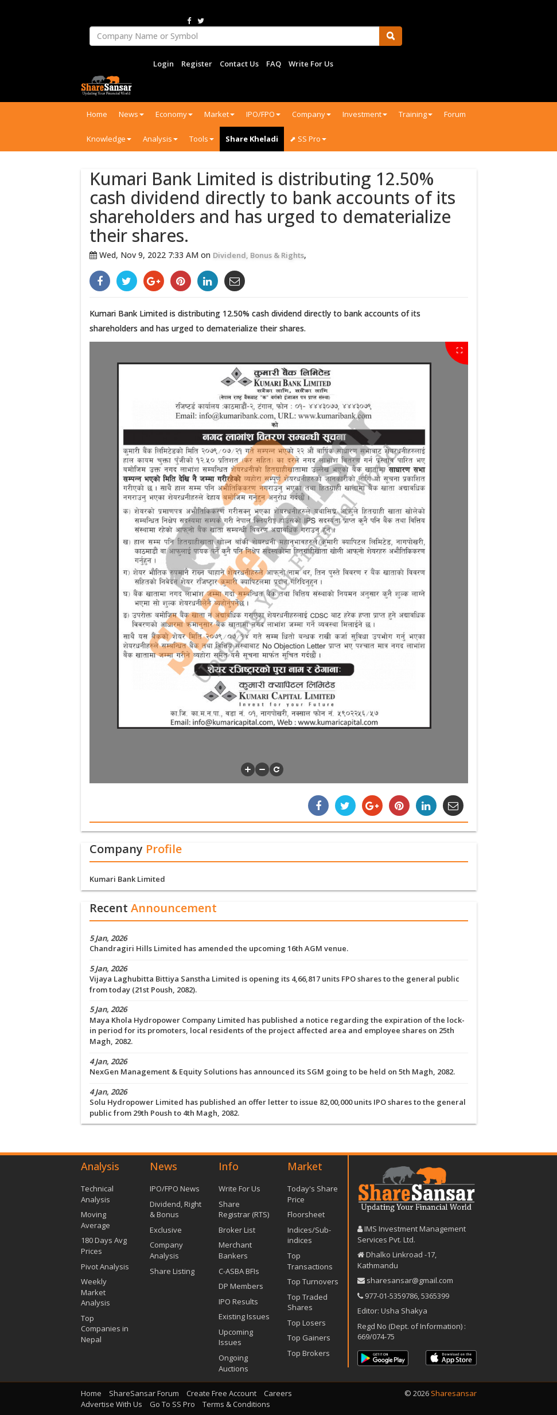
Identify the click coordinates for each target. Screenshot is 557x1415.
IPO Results (238, 1301)
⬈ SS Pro (308, 139)
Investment (364, 114)
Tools (201, 139)
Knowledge (109, 139)
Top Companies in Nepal (104, 1328)
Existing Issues (244, 1316)
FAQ (273, 63)
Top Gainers (308, 1337)
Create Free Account (221, 1393)
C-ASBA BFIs (239, 1271)
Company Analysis (166, 1250)
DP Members (241, 1286)
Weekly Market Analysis (95, 1292)
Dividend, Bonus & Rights (258, 255)
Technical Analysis (97, 1194)
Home (97, 114)
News (131, 114)
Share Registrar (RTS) (244, 1209)
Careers (278, 1393)
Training (416, 114)
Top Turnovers (312, 1281)
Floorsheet (306, 1214)
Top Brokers (308, 1353)
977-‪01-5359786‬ (391, 1296)
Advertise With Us (111, 1404)
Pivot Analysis (105, 1266)
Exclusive (166, 1230)
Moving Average (95, 1219)
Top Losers (306, 1323)
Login (163, 63)
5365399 (434, 1296)
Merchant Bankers (235, 1250)
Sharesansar (454, 1393)
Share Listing (172, 1271)
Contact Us (239, 63)
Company (311, 114)
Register (196, 63)
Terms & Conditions (236, 1404)
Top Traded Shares (307, 1302)
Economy (174, 114)
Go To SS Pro (172, 1404)
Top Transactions (310, 1261)
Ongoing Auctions (233, 1363)
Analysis (160, 139)
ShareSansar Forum (144, 1393)
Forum (455, 114)
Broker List (237, 1230)
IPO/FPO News (175, 1188)
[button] (248, 769)
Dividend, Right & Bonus (175, 1209)
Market (219, 114)
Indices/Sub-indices (309, 1235)
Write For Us (311, 63)
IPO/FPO (263, 114)
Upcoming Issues (236, 1337)
